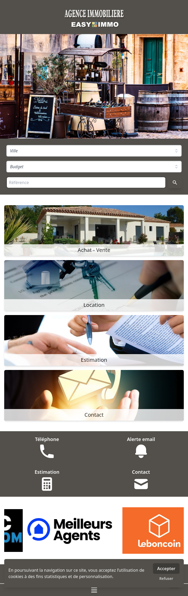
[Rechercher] (175, 182)
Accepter (166, 568)
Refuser (166, 578)
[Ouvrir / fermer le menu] (94, 590)
